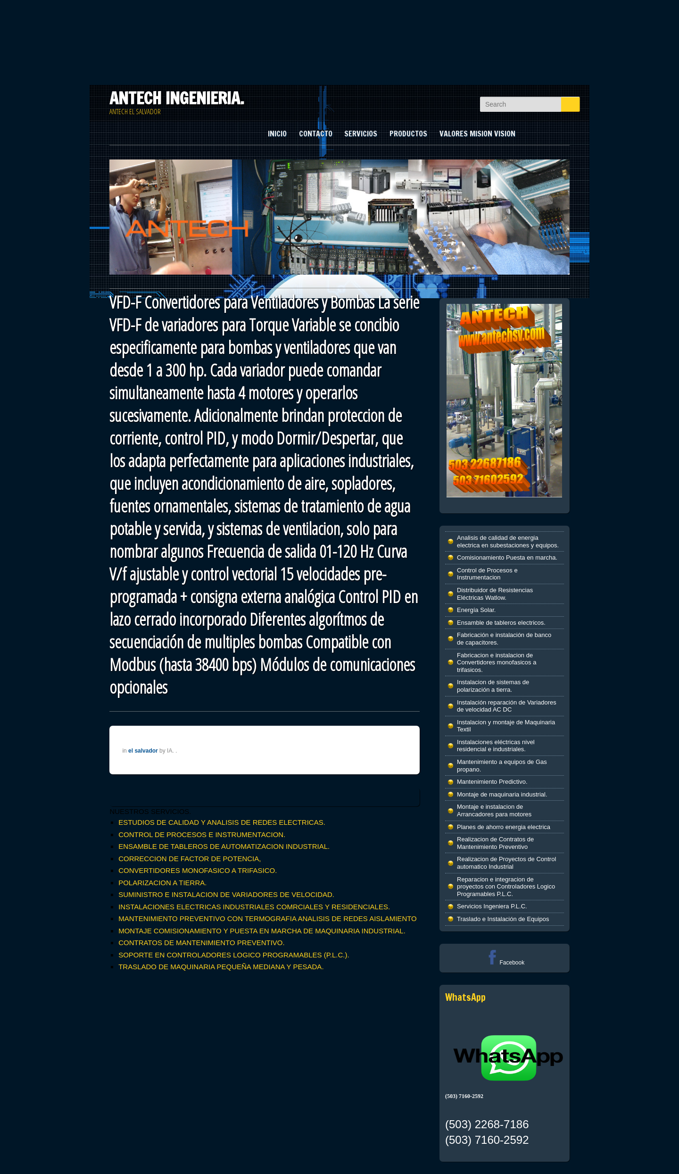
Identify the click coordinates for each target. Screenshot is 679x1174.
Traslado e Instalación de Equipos (503, 918)
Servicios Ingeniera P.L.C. (492, 906)
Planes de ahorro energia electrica (503, 826)
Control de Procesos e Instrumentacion (487, 574)
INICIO (277, 133)
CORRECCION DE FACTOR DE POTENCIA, (189, 859)
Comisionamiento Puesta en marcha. (507, 557)
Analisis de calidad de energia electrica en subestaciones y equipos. (508, 541)
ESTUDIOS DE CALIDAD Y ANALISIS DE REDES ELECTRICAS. (221, 822)
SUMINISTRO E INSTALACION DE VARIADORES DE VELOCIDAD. (226, 894)
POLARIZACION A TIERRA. (162, 883)
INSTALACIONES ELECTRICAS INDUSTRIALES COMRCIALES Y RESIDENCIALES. (254, 907)
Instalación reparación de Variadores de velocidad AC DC (506, 706)
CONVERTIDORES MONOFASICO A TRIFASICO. (197, 870)
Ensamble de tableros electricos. (501, 622)
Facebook (504, 962)
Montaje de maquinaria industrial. (502, 794)
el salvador (143, 750)
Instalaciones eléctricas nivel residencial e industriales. (496, 745)
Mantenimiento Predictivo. (492, 781)
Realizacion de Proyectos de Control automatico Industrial (506, 862)
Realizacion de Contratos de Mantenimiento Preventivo (495, 843)
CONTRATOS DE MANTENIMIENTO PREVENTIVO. (201, 943)
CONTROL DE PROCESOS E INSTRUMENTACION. (201, 834)
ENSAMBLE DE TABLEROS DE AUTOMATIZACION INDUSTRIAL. (224, 846)
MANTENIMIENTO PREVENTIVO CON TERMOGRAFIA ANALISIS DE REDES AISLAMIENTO (267, 918)
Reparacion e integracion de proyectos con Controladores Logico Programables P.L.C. (506, 886)
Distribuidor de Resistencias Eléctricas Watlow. (495, 594)
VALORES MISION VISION (477, 133)
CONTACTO (315, 133)
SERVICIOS (360, 133)
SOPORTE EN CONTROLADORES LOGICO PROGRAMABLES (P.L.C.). (233, 955)
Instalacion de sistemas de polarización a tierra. (493, 686)
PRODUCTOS (408, 133)
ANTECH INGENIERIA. (176, 98)
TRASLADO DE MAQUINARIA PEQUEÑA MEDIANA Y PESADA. (220, 967)
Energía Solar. (476, 609)
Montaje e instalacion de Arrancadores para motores (494, 810)
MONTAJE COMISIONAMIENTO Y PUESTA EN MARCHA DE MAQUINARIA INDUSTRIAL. (262, 931)
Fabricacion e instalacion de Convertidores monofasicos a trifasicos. (496, 662)
